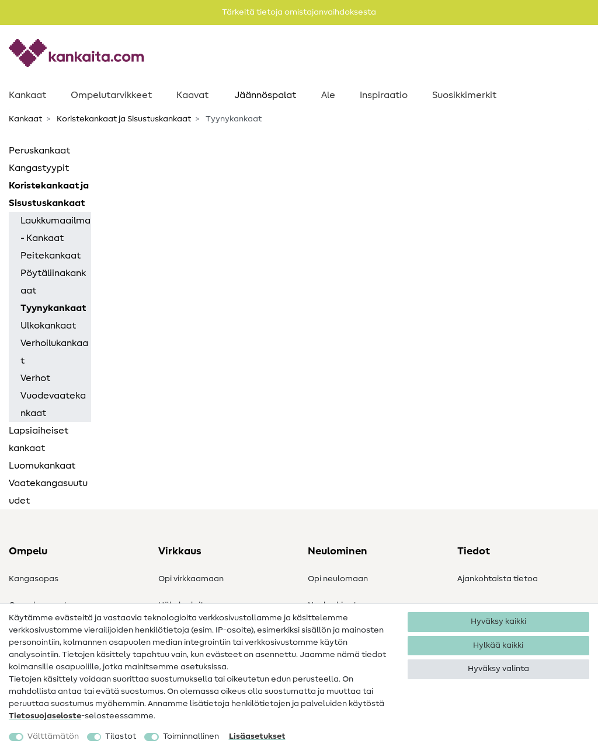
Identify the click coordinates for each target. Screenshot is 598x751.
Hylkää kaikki (498, 645)
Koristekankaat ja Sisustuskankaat (123, 119)
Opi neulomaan (338, 579)
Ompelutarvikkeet (111, 95)
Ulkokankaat (48, 325)
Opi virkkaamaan (191, 579)
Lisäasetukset (257, 736)
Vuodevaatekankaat (53, 404)
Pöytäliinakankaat (53, 281)
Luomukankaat (42, 465)
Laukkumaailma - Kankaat (55, 229)
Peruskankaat (39, 150)
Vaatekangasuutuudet (48, 491)
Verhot (35, 378)
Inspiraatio (384, 95)
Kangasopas (33, 579)
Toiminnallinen (191, 736)
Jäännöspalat (265, 95)
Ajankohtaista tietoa (497, 579)
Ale (328, 95)
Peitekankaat (50, 255)
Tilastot (120, 736)
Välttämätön (53, 736)
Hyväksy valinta (498, 669)
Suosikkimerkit (464, 95)
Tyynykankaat (53, 308)
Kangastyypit (39, 168)
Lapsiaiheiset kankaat (38, 439)
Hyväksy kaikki (498, 621)
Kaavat (192, 95)
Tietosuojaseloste (45, 716)
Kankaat (27, 95)
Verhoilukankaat (54, 351)
